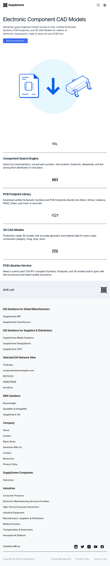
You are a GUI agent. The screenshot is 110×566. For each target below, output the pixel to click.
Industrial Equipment (13, 512)
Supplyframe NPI (12, 316)
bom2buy (8, 387)
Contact (7, 452)
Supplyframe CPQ (12, 349)
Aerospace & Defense (14, 535)
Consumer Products (13, 495)
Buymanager (9, 403)
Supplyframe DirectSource (17, 322)
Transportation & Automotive (18, 529)
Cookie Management (61, 559)
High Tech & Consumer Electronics (21, 507)
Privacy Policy (10, 464)
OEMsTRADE (9, 381)
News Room (9, 441)
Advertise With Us (12, 447)
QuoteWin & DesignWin (15, 408)
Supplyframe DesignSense (17, 343)
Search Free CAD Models (15, 41)
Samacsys (8, 479)
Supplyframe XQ (11, 414)
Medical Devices (11, 524)
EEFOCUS (8, 376)
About (6, 430)
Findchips (8, 364)
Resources (8, 458)
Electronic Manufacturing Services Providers (26, 501)
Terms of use (100, 559)
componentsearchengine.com (18, 370)
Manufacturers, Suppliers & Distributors (23, 518)
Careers (7, 435)
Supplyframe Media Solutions (18, 337)
